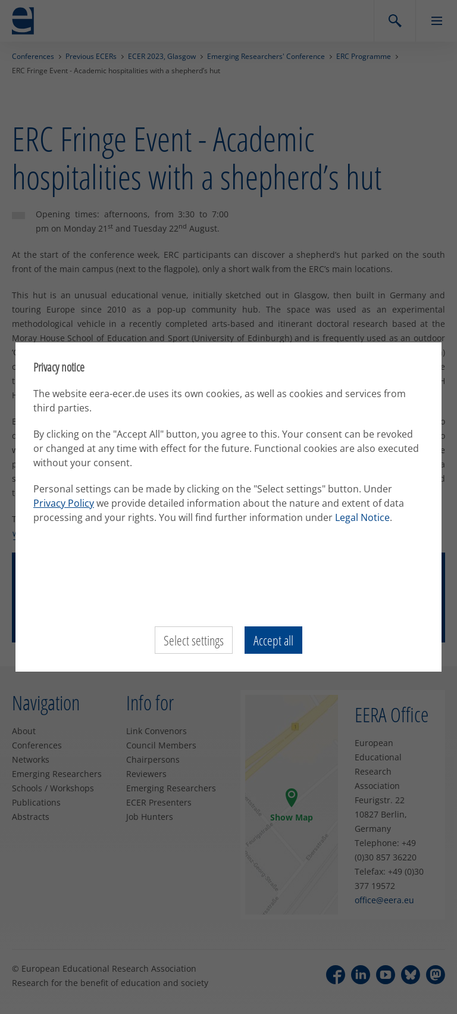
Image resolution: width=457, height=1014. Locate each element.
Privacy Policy (63, 503)
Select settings (194, 640)
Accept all (273, 640)
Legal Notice (362, 517)
